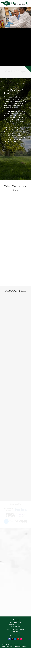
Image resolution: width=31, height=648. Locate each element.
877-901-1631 (18, 624)
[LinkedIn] (15, 639)
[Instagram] (21, 639)
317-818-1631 (17, 623)
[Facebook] (9, 639)
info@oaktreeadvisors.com (15, 636)
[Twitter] (12, 639)
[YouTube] (18, 639)
